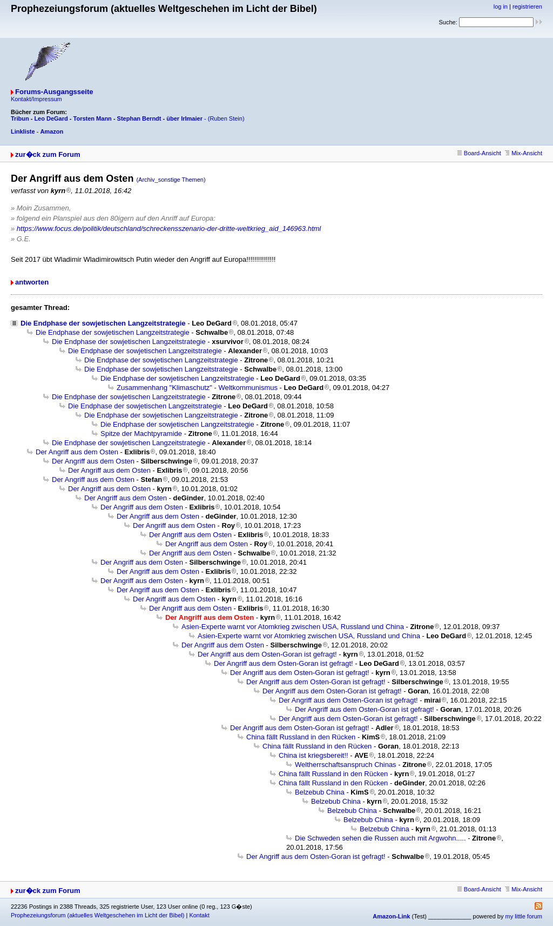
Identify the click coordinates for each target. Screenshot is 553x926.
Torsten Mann (92, 118)
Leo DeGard (51, 118)
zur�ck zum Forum (47, 154)
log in (501, 6)
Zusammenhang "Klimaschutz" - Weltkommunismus (197, 387)
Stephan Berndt (139, 118)
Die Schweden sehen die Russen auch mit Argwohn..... (380, 838)
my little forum (523, 916)
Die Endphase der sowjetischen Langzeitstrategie (103, 323)
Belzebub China (320, 792)
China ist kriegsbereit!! (313, 755)
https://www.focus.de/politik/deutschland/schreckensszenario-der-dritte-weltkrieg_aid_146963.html (169, 228)
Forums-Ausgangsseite (54, 92)
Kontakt (199, 915)
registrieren (527, 6)
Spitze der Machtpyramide (141, 433)
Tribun (20, 118)
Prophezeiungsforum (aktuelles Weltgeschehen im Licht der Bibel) (97, 915)
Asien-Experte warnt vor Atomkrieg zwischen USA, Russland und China (292, 627)
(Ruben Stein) (226, 118)
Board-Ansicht (479, 153)
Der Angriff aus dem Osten (77, 452)
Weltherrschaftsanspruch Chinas (345, 764)
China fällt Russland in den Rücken (300, 737)
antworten (32, 282)
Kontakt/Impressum (36, 99)
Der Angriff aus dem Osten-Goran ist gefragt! (267, 654)
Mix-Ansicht (523, 153)
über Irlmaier (184, 118)
